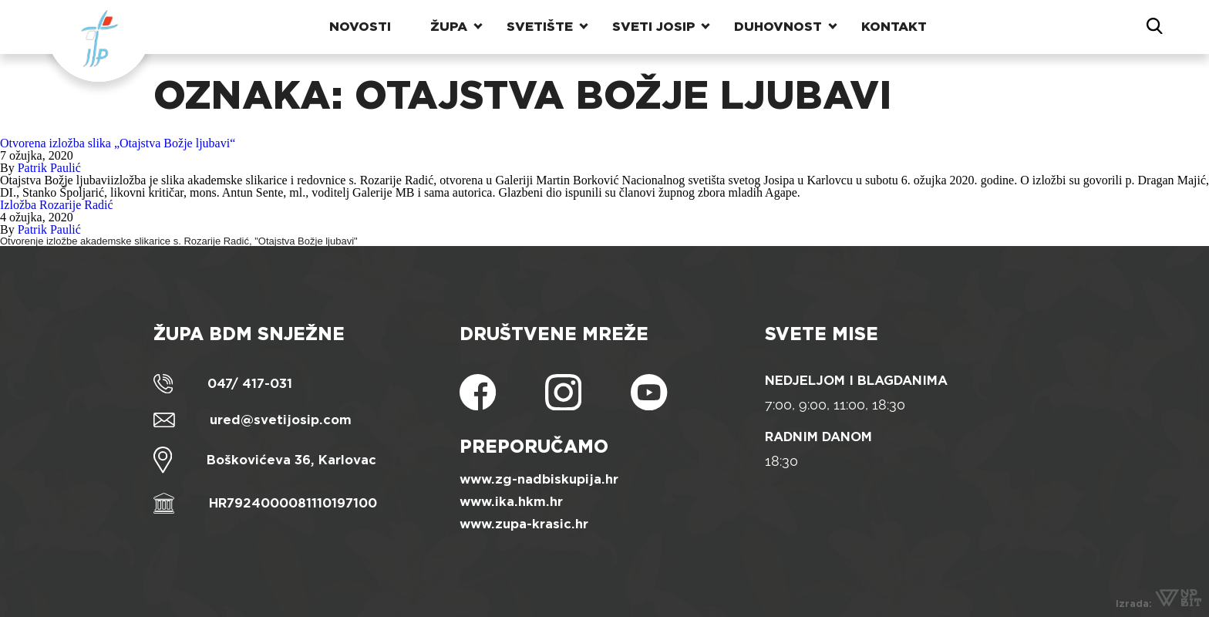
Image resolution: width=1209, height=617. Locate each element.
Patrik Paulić (49, 167)
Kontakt (894, 26)
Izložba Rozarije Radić (56, 204)
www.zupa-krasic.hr (524, 524)
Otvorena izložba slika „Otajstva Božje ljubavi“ (117, 143)
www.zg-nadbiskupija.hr (539, 479)
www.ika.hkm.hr (511, 501)
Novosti (360, 26)
